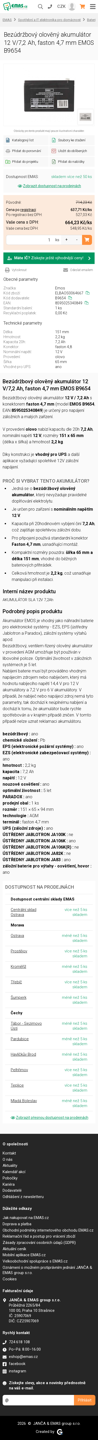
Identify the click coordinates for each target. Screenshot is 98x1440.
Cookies (10, 1279)
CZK (61, 6)
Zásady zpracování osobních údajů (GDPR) (39, 1242)
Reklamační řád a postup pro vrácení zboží (39, 1236)
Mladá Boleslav (24, 1100)
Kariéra (9, 1184)
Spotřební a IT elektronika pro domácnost (49, 20)
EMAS (7, 20)
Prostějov (19, 951)
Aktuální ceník (14, 1249)
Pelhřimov (19, 1069)
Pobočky (10, 1178)
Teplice (17, 1085)
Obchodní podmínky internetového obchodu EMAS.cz (48, 1230)
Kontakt (9, 1153)
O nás (8, 1159)
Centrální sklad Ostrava (23, 912)
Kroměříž (18, 966)
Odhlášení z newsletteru (23, 1196)
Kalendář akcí (14, 1171)
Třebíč (16, 982)
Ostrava (17, 935)
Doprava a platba (17, 1224)
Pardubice (20, 1039)
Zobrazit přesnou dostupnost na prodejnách (49, 1117)
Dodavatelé (12, 1190)
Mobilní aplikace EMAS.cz (24, 1255)
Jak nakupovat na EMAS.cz (26, 1217)
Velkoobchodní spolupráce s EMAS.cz (35, 1261)
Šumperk (18, 997)
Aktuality (10, 1165)
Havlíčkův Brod (23, 1054)
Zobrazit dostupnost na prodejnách (49, 186)
